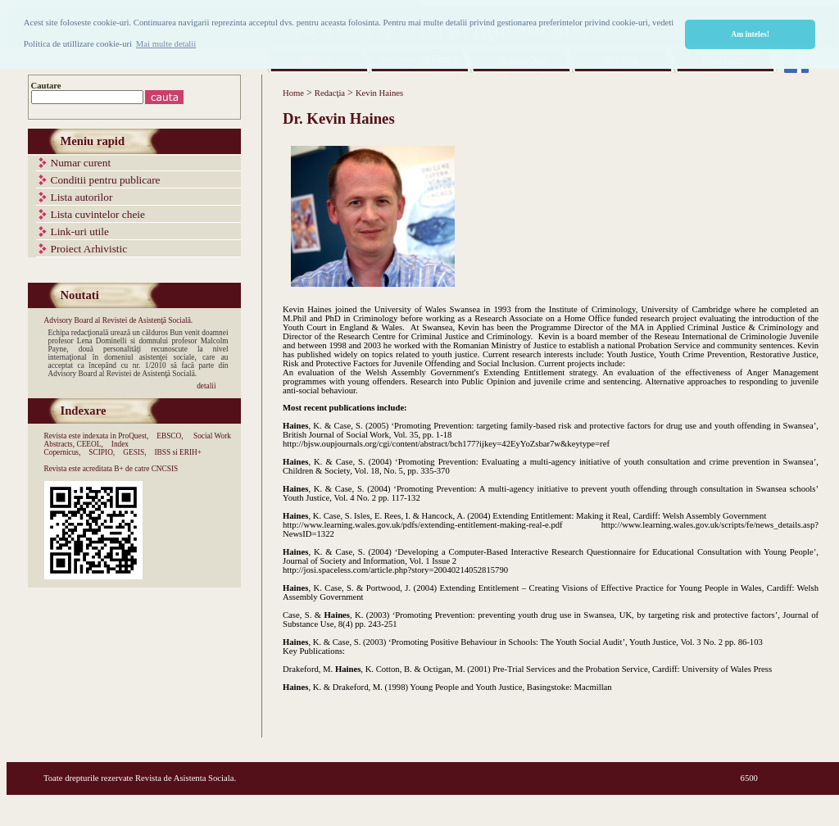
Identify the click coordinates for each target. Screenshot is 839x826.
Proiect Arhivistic (89, 249)
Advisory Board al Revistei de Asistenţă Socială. (118, 320)
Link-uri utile (80, 231)
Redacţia (330, 93)
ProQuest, (133, 436)
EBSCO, (169, 436)
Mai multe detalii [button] (166, 43)
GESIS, (134, 452)
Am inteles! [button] (750, 34)
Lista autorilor (82, 197)
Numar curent (81, 163)
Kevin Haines (379, 93)
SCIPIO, (101, 452)
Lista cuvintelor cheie (98, 214)
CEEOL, (89, 444)
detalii (206, 386)
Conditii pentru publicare (106, 180)
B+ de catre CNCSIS (146, 469)
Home (293, 93)
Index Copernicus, (86, 448)
